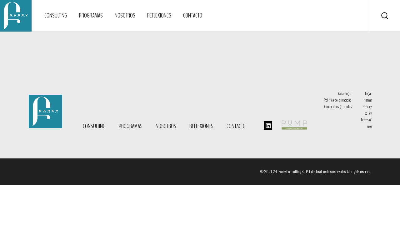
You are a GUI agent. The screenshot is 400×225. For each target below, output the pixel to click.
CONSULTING (94, 126)
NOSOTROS (166, 126)
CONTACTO (236, 126)
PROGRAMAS (130, 126)
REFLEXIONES (201, 126)
